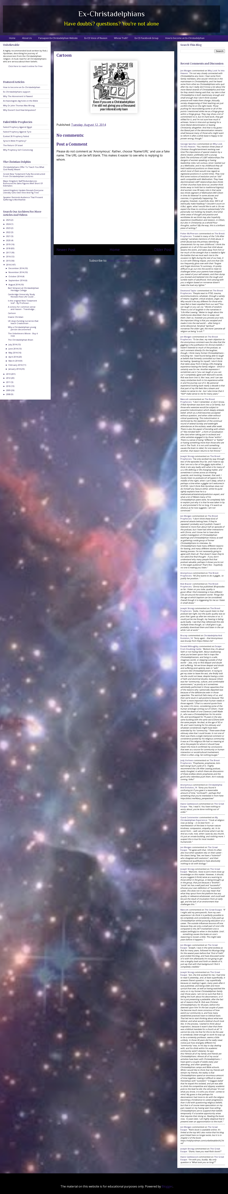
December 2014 (16, 268)
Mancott (184, 399)
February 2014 (16, 365)
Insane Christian (15, 317)
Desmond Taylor (188, 290)
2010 (8, 386)
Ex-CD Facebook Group (147, 38)
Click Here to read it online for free (25, 66)
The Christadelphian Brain (20, 339)
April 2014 (13, 356)
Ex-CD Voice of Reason (95, 38)
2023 (8, 228)
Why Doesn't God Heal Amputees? (19, 110)
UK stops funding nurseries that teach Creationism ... (23, 322)
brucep (183, 635)
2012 (8, 378)
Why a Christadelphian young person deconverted (22, 328)
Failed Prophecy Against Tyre (17, 131)
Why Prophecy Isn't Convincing (18, 149)
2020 (8, 240)
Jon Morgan (185, 70)
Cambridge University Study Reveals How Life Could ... (21, 295)
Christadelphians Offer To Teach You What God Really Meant (23, 168)
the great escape (213, 909)
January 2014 (15, 369)
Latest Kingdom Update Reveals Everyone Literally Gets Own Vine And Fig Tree (23, 191)
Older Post (163, 249)
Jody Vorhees (186, 760)
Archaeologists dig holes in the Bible (20, 100)
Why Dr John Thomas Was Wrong (19, 105)
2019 (8, 244)
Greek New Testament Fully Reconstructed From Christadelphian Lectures (24, 175)
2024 (8, 224)
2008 (8, 394)
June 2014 (13, 348)
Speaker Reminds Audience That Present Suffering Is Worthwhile (23, 198)
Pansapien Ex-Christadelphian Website (58, 38)
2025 (8, 220)
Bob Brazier (186, 583)
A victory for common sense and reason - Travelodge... (22, 307)
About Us (27, 38)
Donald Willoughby (189, 646)
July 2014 (13, 344)
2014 (8, 264)
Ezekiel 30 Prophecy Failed (16, 136)
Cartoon (12, 313)
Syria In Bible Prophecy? (14, 140)
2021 (8, 236)
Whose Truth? (121, 38)
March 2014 (14, 360)
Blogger (167, 1186)
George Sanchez (188, 143)
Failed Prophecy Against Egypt (17, 127)
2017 (8, 252)
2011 (8, 382)
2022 (8, 232)
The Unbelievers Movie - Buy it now (23, 334)
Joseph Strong (187, 456)
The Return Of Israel (13, 145)
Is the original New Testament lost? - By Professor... (22, 301)
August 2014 (14, 284)
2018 (8, 248)
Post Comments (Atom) (123, 261)
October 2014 (15, 276)
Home (12, 38)
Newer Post (65, 249)
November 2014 (16, 272)
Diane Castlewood (189, 803)
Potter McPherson (189, 233)
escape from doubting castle (200, 647)
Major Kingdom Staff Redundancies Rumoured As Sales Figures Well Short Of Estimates (23, 183)
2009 (8, 390)
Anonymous (186, 573)
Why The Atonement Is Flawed (18, 96)
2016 (8, 256)
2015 (8, 260)
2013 (8, 374)
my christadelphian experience (199, 818)
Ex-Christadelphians (111, 13)
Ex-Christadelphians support (16, 91)
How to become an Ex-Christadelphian (184, 38)
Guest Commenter (189, 817)
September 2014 (17, 280)
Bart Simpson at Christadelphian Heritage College (23, 289)
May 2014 (13, 352)
